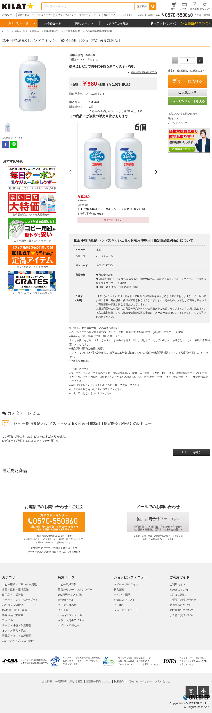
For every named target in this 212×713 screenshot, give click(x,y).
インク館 (63, 610)
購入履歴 (119, 589)
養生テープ (85, 15)
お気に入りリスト (124, 599)
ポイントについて (178, 123)
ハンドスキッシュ (87, 59)
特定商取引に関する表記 (68, 681)
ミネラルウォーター (66, 15)
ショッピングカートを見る (187, 101)
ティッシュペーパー (42, 15)
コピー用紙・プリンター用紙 (19, 584)
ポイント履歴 (122, 594)
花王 (72, 59)
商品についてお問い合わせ (182, 113)
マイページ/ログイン (126, 584)
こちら (60, 552)
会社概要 (47, 681)
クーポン (119, 604)
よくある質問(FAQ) (181, 615)
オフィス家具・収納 (14, 630)
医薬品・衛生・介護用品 (16, 635)
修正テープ (109, 15)
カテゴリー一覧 (18, 23)
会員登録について (180, 604)
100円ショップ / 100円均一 (18, 640)
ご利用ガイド (178, 584)
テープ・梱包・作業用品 (16, 625)
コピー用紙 (23, 15)
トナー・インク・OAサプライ (20, 599)
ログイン (39, 440)
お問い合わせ (162, 681)
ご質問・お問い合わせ (183, 599)
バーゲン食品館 (67, 604)
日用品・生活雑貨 (12, 594)
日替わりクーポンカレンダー (75, 589)
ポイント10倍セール (70, 625)
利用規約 (119, 681)
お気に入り (189, 92)
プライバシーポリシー (139, 681)
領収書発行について (182, 610)
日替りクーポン (83, 23)
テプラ (97, 15)
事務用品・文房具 (12, 615)
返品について (175, 118)
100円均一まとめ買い (71, 594)
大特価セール (52, 23)
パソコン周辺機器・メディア (19, 604)
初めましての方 (179, 589)
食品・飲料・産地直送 (15, 589)
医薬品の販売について (98, 681)
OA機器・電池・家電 (14, 610)
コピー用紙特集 (67, 584)
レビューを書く (191, 452)
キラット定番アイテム (71, 620)
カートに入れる (189, 81)
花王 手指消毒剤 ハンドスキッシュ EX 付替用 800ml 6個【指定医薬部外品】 (123, 209)
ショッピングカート (126, 610)
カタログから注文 (117, 23)
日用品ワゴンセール (70, 615)
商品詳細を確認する (144, 72)
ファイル (7, 620)
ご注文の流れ (178, 594)
